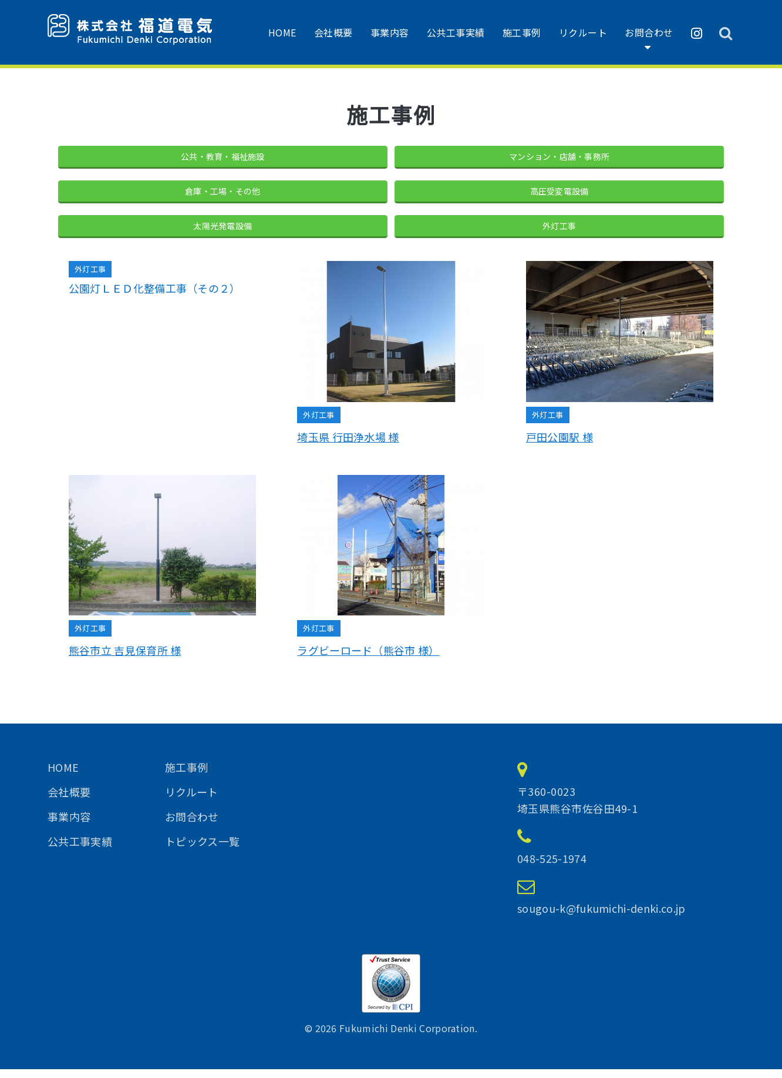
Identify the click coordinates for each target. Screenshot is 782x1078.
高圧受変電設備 (559, 195)
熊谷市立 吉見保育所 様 (125, 659)
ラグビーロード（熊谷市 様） (368, 659)
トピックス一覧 (202, 850)
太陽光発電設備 (222, 233)
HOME (282, 32)
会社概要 (333, 32)
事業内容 (389, 32)
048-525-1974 (551, 867)
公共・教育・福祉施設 (223, 157)
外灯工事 (559, 233)
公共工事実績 (456, 32)
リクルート (583, 32)
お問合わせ (649, 32)
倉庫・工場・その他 (223, 195)
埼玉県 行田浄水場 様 (348, 446)
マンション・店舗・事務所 (559, 157)
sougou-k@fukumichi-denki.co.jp (601, 917)
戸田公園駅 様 (559, 446)
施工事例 (522, 32)
